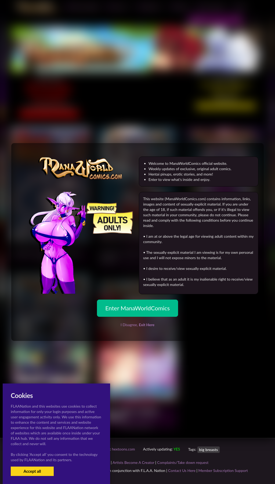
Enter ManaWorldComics (137, 308)
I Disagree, (137, 324)
